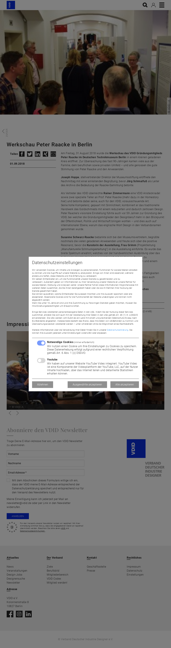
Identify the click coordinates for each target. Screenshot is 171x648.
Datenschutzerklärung (117, 330)
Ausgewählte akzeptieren (87, 384)
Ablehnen (42, 384)
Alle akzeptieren (124, 384)
